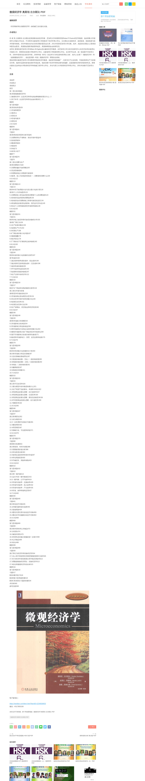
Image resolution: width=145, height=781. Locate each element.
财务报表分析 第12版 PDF (88, 735)
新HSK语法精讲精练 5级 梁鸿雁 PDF (108, 76)
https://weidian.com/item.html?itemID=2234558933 (28, 704)
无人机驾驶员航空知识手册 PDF (127, 37)
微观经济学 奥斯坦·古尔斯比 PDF (44, 712)
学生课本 (88, 4)
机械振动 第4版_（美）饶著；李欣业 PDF (108, 37)
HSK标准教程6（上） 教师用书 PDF (42, 754)
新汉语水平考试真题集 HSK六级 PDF (21, 735)
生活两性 (27, 4)
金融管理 (47, 4)
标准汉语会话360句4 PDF (64, 753)
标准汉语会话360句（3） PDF (86, 753)
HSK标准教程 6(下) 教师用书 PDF (20, 754)
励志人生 (78, 4)
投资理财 (37, 4)
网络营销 (68, 4)
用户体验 (57, 4)
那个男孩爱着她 (27, 712)
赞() (92, 727)
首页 (18, 4)
